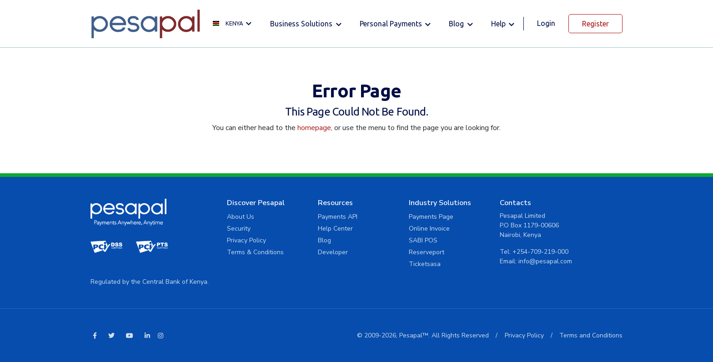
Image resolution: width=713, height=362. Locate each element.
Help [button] (499, 24)
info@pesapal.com (545, 261)
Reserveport (426, 252)
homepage (314, 128)
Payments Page (431, 216)
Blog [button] (457, 24)
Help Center (335, 228)
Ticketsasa (425, 264)
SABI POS (423, 240)
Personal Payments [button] (392, 24)
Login (546, 23)
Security (239, 228)
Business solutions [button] (302, 24)
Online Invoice (429, 228)
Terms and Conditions (591, 335)
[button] (234, 23)
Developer (333, 252)
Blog (324, 240)
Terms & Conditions (255, 252)
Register (595, 24)
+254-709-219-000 (540, 251)
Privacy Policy (246, 240)
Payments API (337, 216)
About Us (240, 216)
